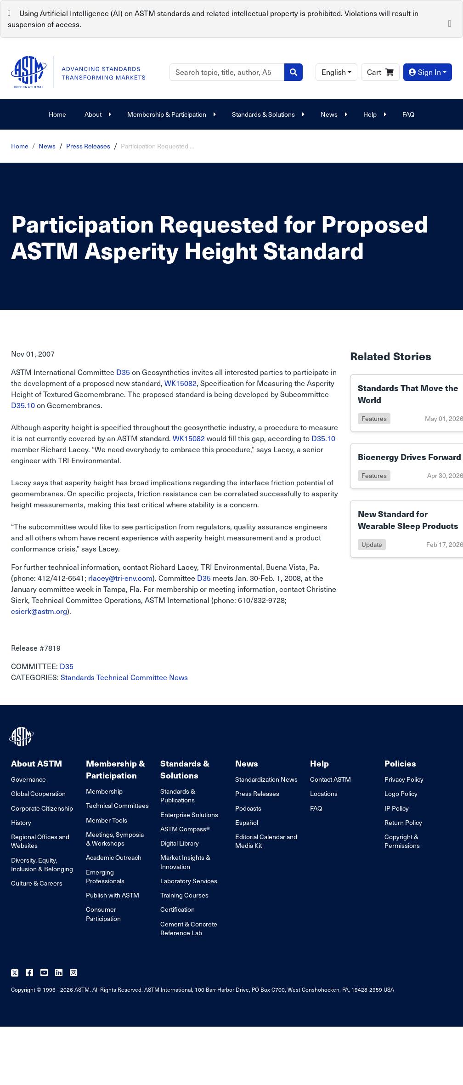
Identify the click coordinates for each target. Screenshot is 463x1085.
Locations (324, 793)
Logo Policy (401, 793)
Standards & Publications (177, 795)
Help (373, 114)
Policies (400, 763)
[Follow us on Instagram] (73, 973)
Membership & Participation (170, 114)
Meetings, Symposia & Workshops (115, 838)
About (97, 114)
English (334, 72)
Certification (177, 909)
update (371, 544)
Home (57, 114)
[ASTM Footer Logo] (23, 736)
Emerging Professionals (105, 876)
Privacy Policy (403, 779)
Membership (104, 791)
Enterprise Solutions (189, 814)
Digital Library (179, 843)
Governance (28, 779)
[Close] (449, 22)
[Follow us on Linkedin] (58, 973)
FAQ (408, 114)
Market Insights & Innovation (185, 861)
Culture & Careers (36, 883)
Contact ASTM (330, 779)
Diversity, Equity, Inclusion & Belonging (42, 864)
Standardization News (266, 779)
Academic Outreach (113, 857)
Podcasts (248, 808)
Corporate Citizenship (42, 808)
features (374, 418)
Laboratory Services (188, 880)
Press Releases (88, 146)
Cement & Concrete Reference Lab (188, 928)
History (21, 822)
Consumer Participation (103, 913)
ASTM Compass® (185, 828)
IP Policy (396, 808)
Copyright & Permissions (402, 841)
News (333, 114)
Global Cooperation (38, 793)
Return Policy (403, 822)
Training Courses (184, 895)
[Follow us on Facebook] (29, 973)
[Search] (227, 72)
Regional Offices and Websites (40, 841)
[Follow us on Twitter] (14, 973)
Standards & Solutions (267, 114)
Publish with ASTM (112, 895)
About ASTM (36, 763)
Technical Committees (117, 805)
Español (246, 822)
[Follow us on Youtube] (44, 973)
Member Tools (106, 820)
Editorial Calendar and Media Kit (266, 841)
